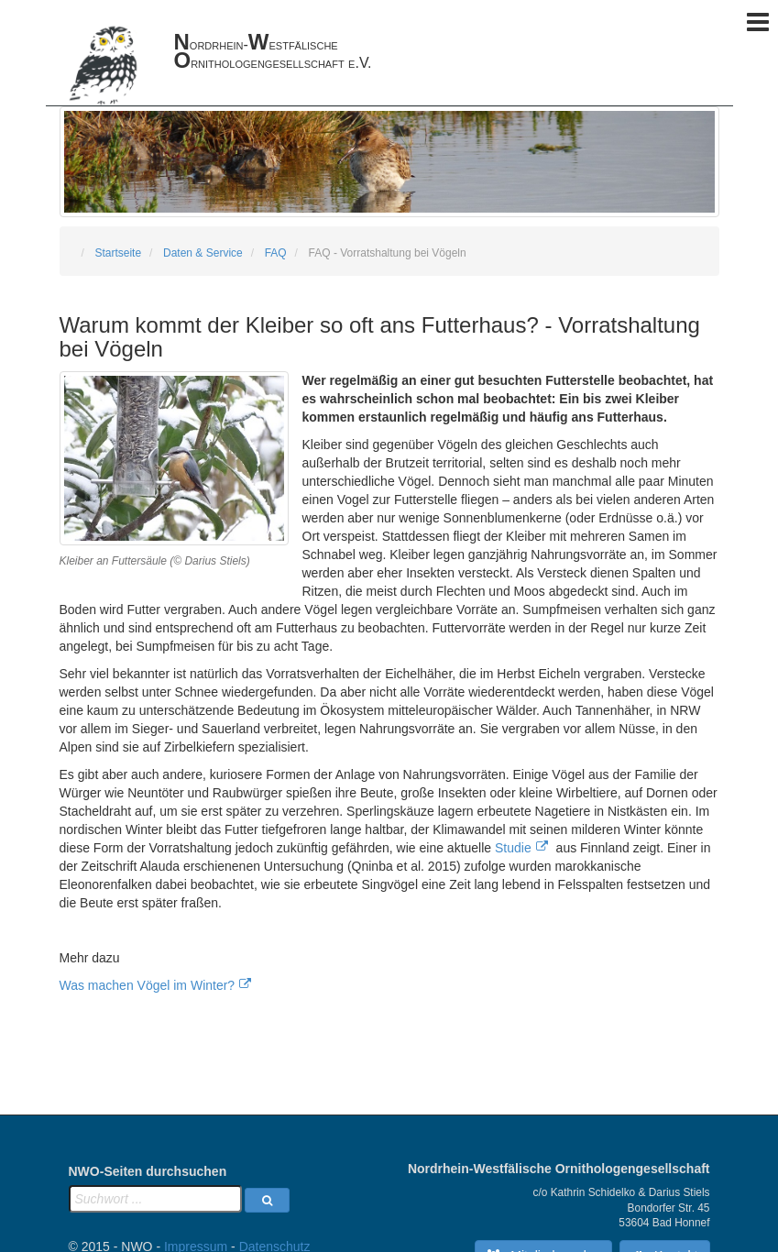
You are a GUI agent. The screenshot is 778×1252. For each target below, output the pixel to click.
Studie (513, 847)
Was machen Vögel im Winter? (148, 985)
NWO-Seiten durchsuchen (148, 1171)
